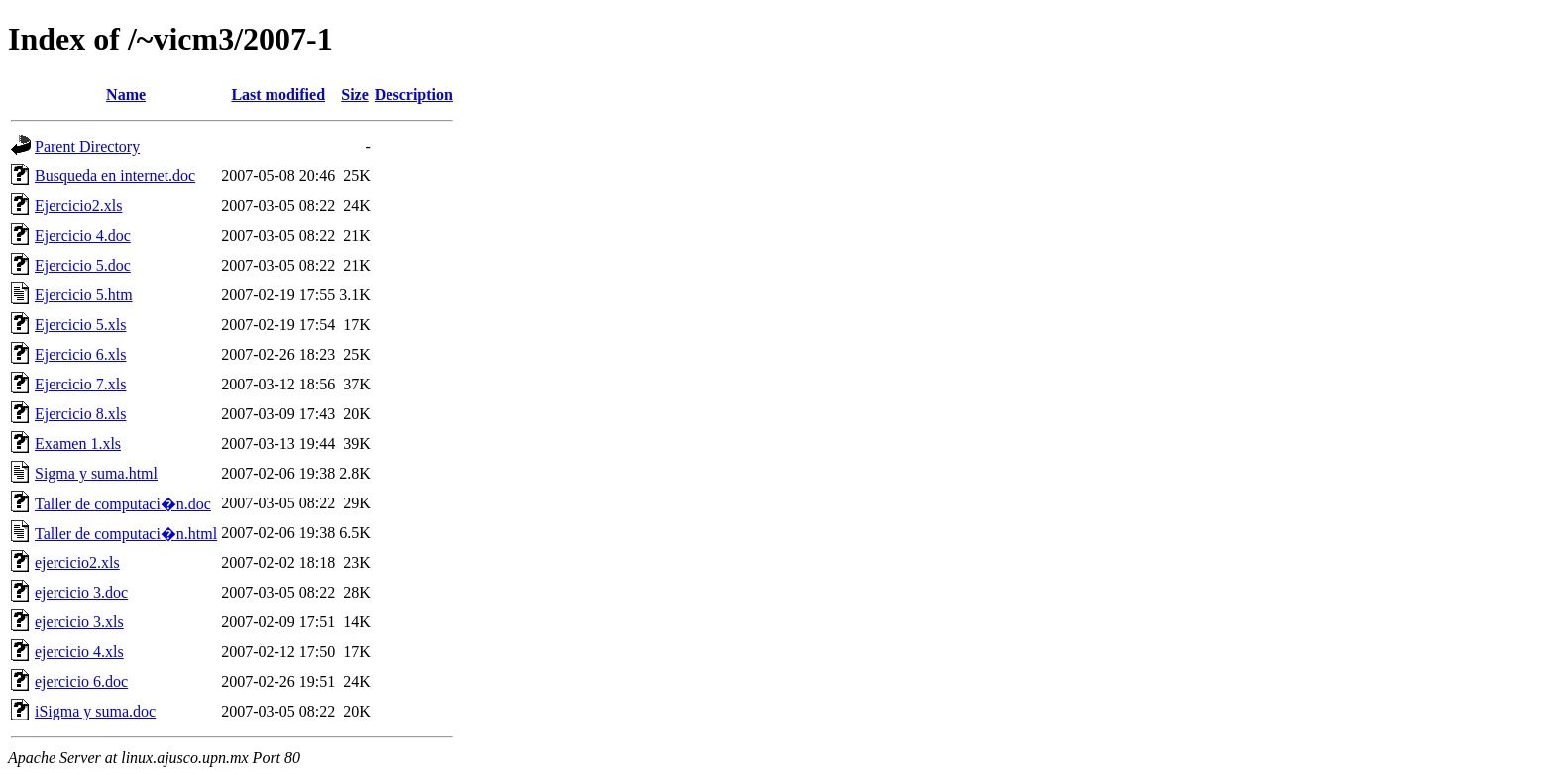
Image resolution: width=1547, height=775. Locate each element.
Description (414, 94)
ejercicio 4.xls (79, 651)
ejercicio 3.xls (79, 621)
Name (126, 94)
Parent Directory (87, 146)
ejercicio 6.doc (81, 681)
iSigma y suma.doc (95, 711)
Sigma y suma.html (96, 473)
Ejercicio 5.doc (83, 265)
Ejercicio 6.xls (80, 354)
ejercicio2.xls (77, 562)
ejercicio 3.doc (81, 592)
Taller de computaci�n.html (126, 533)
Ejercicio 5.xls (80, 324)
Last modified (278, 94)
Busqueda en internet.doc (115, 175)
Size (355, 94)
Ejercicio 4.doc (83, 235)
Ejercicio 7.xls (80, 384)
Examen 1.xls (78, 443)
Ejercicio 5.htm (84, 294)
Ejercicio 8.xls (80, 413)
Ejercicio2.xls (78, 205)
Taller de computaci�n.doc (123, 504)
